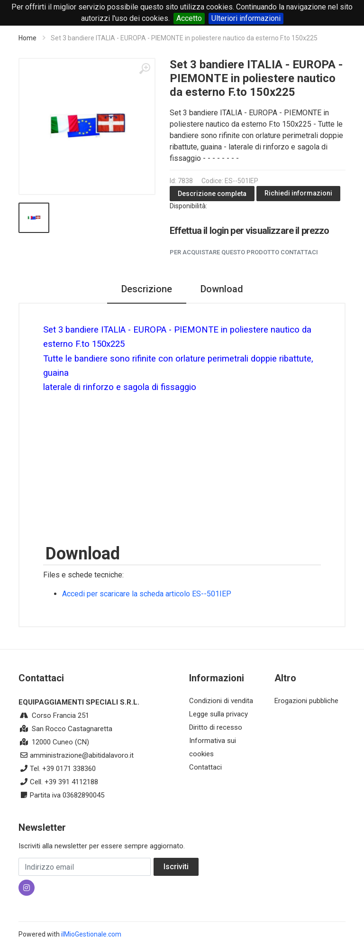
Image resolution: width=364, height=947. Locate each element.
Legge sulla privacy (218, 714)
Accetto (189, 18)
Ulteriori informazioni (246, 18)
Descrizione (146, 289)
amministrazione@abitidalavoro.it (82, 755)
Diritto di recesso (215, 727)
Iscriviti (176, 866)
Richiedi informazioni (298, 193)
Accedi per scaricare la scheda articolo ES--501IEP (146, 593)
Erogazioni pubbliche (306, 700)
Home (27, 38)
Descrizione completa (212, 193)
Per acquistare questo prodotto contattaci (244, 252)
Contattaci (205, 767)
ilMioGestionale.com (91, 934)
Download (221, 289)
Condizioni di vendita (221, 700)
